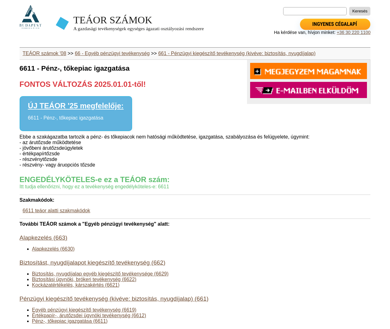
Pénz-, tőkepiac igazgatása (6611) (70, 321)
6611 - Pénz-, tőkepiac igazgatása (65, 117)
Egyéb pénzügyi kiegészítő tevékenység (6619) (84, 310)
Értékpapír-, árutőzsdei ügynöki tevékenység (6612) (89, 315)
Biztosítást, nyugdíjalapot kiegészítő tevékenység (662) (92, 262)
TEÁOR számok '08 (44, 53)
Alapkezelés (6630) (53, 248)
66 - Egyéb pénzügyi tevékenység (112, 53)
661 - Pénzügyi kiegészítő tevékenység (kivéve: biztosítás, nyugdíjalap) (237, 53)
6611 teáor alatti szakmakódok (56, 210)
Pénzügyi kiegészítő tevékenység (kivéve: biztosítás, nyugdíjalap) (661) (114, 298)
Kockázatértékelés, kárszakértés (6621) (76, 285)
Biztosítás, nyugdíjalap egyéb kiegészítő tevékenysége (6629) (100, 273)
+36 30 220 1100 (353, 32)
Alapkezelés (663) (44, 237)
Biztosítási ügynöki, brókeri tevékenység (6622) (84, 279)
